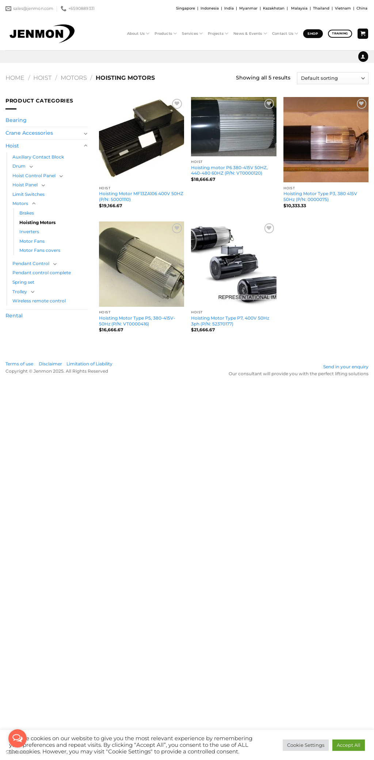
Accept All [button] (348, 745)
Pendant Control (30, 263)
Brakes (26, 213)
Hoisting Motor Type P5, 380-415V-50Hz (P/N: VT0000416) (137, 321)
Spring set (23, 282)
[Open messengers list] (17, 738)
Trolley (19, 291)
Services (192, 33)
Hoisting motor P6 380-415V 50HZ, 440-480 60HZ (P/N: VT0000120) (229, 170)
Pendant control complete (41, 272)
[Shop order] (333, 78)
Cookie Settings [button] (305, 745)
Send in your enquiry (346, 366)
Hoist (42, 77)
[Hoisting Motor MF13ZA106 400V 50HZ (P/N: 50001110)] (141, 139)
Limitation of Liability (89, 363)
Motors (74, 77)
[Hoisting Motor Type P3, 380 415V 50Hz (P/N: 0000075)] (326, 139)
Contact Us (285, 33)
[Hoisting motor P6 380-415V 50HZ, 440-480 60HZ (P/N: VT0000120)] (233, 126)
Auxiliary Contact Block (38, 157)
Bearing (16, 120)
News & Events (250, 33)
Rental (14, 315)
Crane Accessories (29, 133)
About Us (138, 33)
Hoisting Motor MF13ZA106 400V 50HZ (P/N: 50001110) (141, 196)
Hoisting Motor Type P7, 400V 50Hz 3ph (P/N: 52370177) (230, 321)
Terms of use (21, 363)
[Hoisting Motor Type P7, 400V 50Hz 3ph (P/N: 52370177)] (233, 264)
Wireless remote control (39, 300)
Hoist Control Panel (34, 175)
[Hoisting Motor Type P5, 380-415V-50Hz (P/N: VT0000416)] (141, 264)
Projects (218, 33)
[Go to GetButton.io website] (17, 752)
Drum (19, 166)
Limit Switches (28, 194)
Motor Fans (32, 241)
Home (14, 77)
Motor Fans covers (39, 250)
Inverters (29, 231)
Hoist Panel (25, 184)
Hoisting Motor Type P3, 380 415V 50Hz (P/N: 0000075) (320, 196)
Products (165, 33)
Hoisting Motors (37, 222)
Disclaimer (50, 363)
